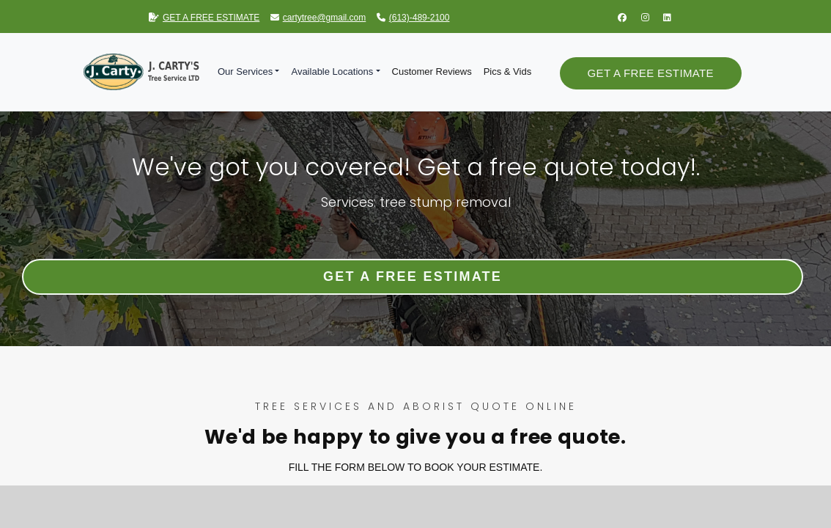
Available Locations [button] (332, 71)
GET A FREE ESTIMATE (204, 17)
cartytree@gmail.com (318, 17)
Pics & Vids (508, 71)
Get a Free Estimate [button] (651, 73)
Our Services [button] (245, 71)
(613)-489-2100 (413, 17)
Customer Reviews (432, 71)
